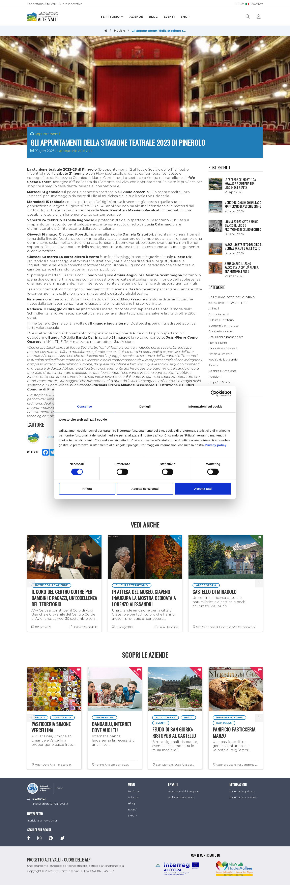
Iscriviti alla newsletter (42, 820)
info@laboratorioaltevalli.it (50, 803)
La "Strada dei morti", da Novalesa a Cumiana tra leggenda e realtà (240, 183)
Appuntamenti (47, 134)
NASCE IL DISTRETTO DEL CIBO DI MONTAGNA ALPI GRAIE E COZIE (243, 246)
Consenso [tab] (84, 406)
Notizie (119, 30)
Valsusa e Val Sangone (184, 791)
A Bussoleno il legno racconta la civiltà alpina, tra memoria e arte (242, 267)
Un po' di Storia (219, 382)
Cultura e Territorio (221, 320)
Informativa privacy (242, 791)
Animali (213, 308)
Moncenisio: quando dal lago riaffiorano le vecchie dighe (243, 204)
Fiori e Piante (217, 342)
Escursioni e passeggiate (225, 337)
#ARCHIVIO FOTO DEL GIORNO (231, 297)
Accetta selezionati (144, 488)
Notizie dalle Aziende (223, 359)
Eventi (169, 16)
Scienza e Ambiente (222, 371)
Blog (153, 16)
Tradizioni (214, 376)
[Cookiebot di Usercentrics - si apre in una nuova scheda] (213, 393)
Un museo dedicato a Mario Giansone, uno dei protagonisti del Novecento (243, 225)
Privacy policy (216, 445)
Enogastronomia (220, 331)
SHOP (185, 16)
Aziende (136, 16)
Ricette (213, 365)
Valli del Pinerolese (181, 797)
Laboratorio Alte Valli (75, 151)
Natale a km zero (220, 354)
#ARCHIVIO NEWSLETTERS (228, 303)
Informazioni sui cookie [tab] (205, 406)
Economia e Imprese (223, 325)
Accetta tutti (203, 488)
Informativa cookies (242, 797)
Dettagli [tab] (145, 406)
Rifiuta (87, 488)
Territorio (111, 16)
